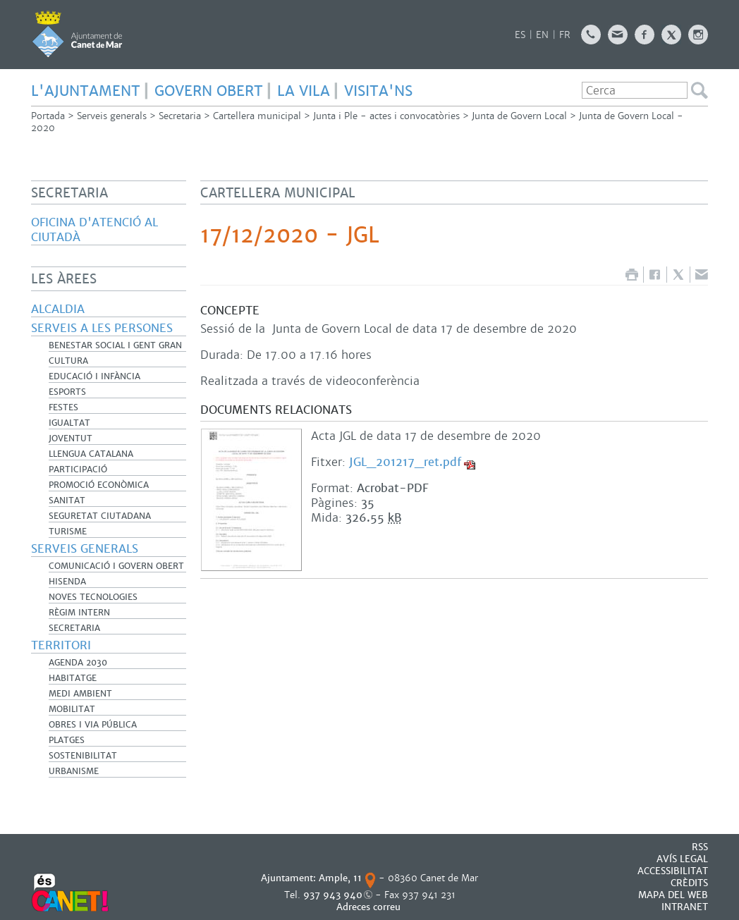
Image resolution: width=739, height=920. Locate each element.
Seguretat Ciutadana (100, 516)
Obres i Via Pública (93, 724)
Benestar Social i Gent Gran (115, 345)
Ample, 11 (340, 878)
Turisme (68, 531)
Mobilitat (72, 709)
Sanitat (67, 500)
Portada (48, 116)
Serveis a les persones (102, 328)
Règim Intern (79, 612)
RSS (700, 847)
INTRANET (684, 907)
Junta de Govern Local (519, 116)
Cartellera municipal (257, 116)
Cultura (68, 361)
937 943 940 (332, 895)
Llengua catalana (91, 454)
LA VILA (303, 91)
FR (564, 35)
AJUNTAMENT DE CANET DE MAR (77, 34)
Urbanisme (74, 771)
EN (542, 35)
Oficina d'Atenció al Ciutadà (94, 230)
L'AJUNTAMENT (85, 91)
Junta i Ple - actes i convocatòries (386, 116)
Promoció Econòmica (99, 485)
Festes (63, 407)
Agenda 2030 (78, 662)
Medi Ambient (80, 693)
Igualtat (69, 423)
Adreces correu (369, 907)
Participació (78, 469)
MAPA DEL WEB (673, 895)
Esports (67, 392)
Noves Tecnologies (93, 597)
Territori (61, 645)
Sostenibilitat (83, 755)
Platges (67, 740)
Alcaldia (58, 309)
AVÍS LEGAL (682, 859)
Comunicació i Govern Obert (116, 566)
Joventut (70, 438)
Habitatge (73, 678)
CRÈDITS (689, 883)
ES (520, 35)
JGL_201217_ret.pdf (405, 462)
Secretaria (180, 116)
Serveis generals (112, 116)
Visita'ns (378, 91)
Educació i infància (94, 376)
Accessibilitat (672, 871)
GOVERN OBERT (208, 91)
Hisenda (67, 581)
